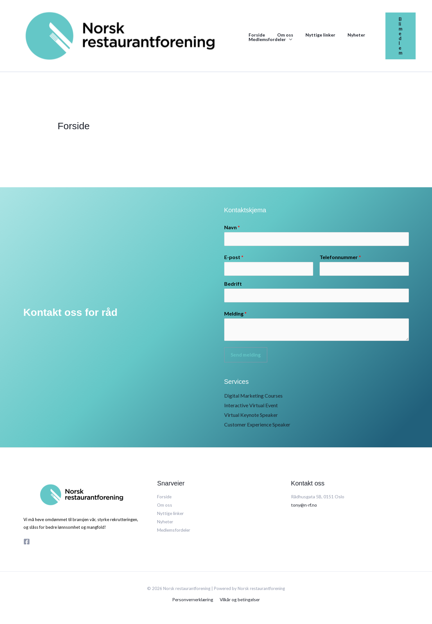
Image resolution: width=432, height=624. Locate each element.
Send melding (246, 356)
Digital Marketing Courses (253, 397)
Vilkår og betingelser (239, 600)
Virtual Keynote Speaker (251, 416)
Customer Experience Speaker (257, 426)
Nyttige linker (312, 35)
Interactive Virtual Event (251, 406)
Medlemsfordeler (265, 39)
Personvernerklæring (193, 600)
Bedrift (233, 285)
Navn (232, 227)
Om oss (280, 35)
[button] (400, 36)
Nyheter (345, 35)
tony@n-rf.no (304, 506)
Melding (235, 315)
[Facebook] (26, 543)
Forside (255, 35)
